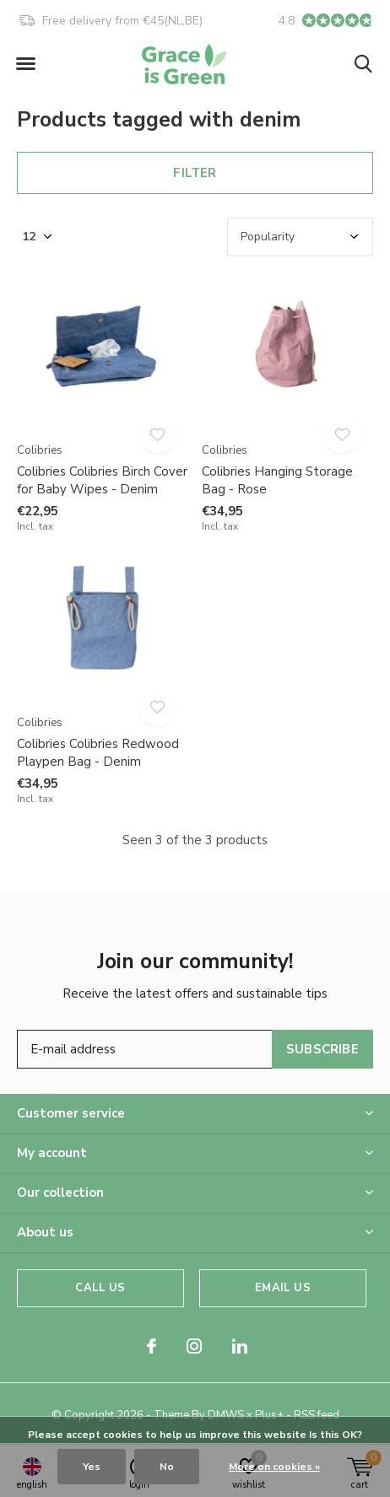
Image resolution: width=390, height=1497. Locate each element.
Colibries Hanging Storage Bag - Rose (277, 480)
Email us (282, 1287)
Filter (194, 172)
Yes (91, 1466)
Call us (100, 1287)
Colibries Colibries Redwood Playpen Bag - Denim (98, 752)
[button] (25, 64)
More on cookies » (274, 1466)
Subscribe (322, 1049)
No (167, 1466)
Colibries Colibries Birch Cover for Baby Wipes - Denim (102, 480)
